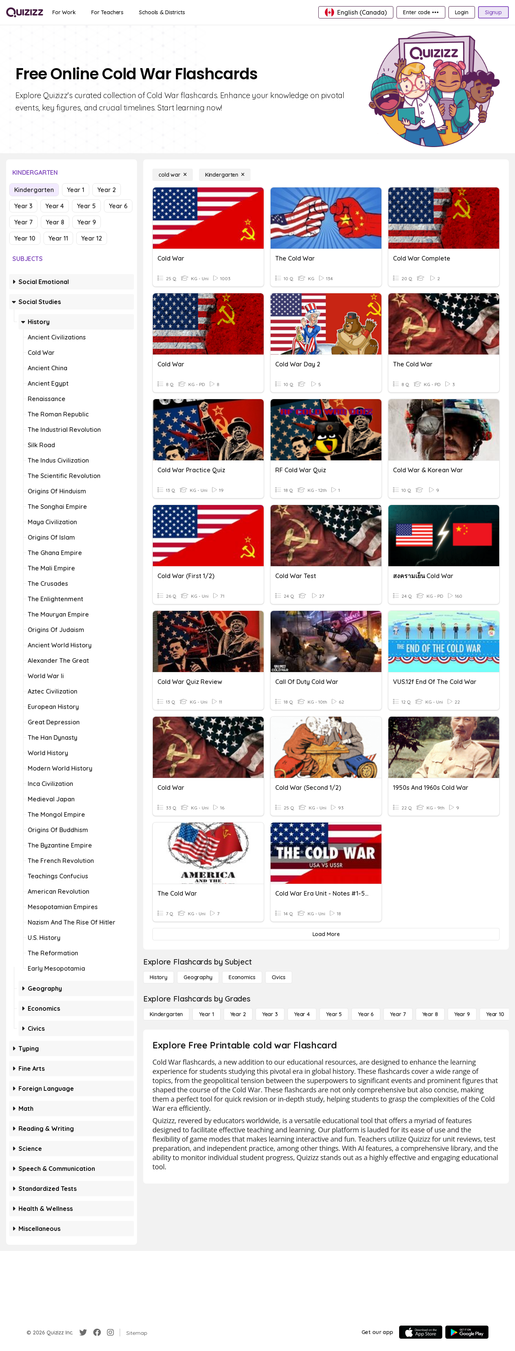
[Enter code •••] (420, 12)
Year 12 (91, 238)
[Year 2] (238, 1014)
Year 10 (24, 238)
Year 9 (86, 222)
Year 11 (58, 238)
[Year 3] (270, 1014)
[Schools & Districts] (162, 12)
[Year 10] (495, 1014)
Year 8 (55, 222)
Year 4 (54, 206)
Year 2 (106, 190)
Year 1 (75, 190)
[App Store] (420, 1332)
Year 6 (118, 206)
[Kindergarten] (225, 175)
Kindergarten (34, 190)
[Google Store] (466, 1332)
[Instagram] (110, 1332)
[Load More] (326, 934)
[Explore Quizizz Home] (24, 12)
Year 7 (23, 222)
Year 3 (23, 206)
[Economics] (242, 977)
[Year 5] (333, 1014)
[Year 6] (365, 1014)
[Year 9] (462, 1014)
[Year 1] (206, 1014)
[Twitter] (83, 1332)
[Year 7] (397, 1014)
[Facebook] (97, 1332)
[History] (158, 977)
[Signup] (493, 12)
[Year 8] (430, 1014)
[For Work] (64, 12)
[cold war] (172, 175)
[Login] (461, 12)
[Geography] (198, 977)
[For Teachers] (107, 12)
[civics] (278, 977)
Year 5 (86, 206)
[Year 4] (302, 1014)
